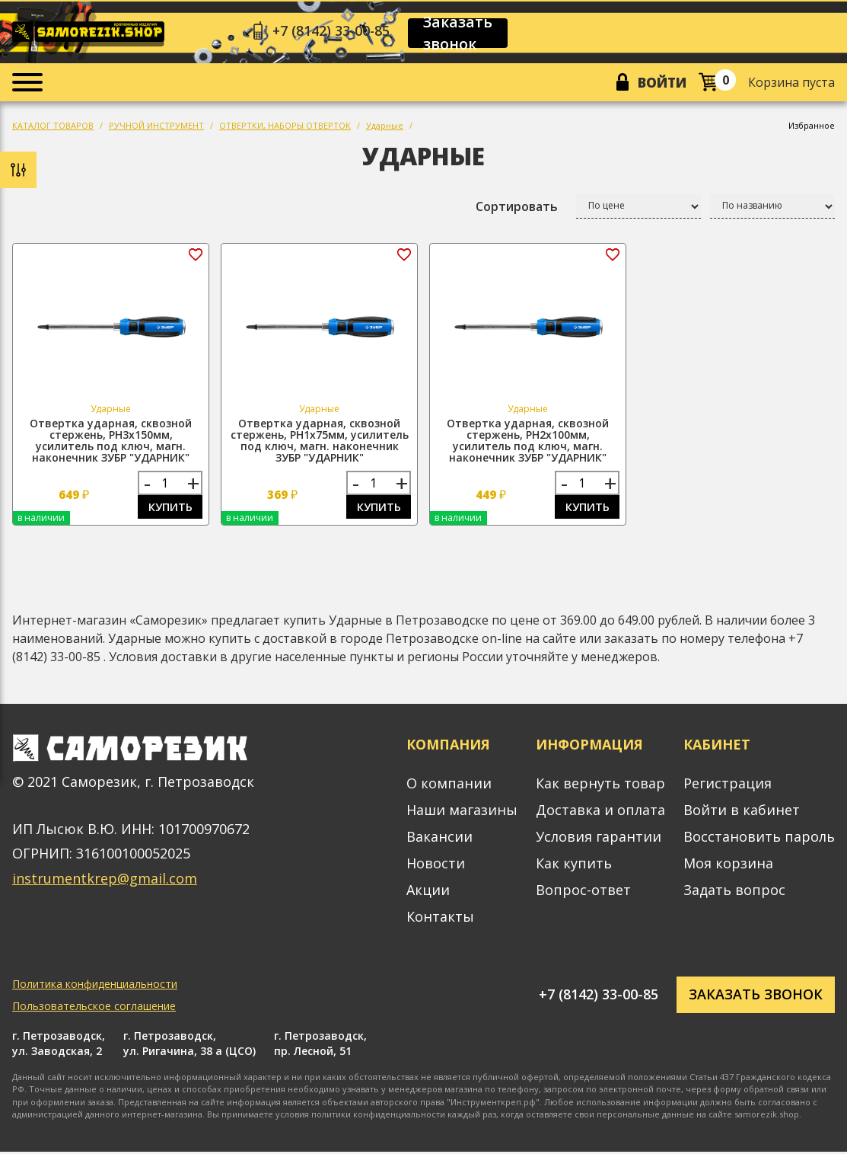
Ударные (384, 127)
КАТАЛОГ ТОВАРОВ (53, 127)
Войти (660, 83)
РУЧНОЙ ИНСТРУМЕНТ (156, 127)
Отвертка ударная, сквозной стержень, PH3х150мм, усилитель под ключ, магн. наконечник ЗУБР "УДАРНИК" (111, 441)
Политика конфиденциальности (94, 986)
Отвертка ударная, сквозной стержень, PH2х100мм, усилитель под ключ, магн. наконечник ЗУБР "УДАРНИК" (528, 441)
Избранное (811, 127)
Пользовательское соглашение (94, 1008)
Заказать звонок (460, 34)
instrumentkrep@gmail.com (104, 880)
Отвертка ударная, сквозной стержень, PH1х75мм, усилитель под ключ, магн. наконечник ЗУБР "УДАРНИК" (320, 441)
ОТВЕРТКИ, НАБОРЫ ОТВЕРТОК (285, 127)
